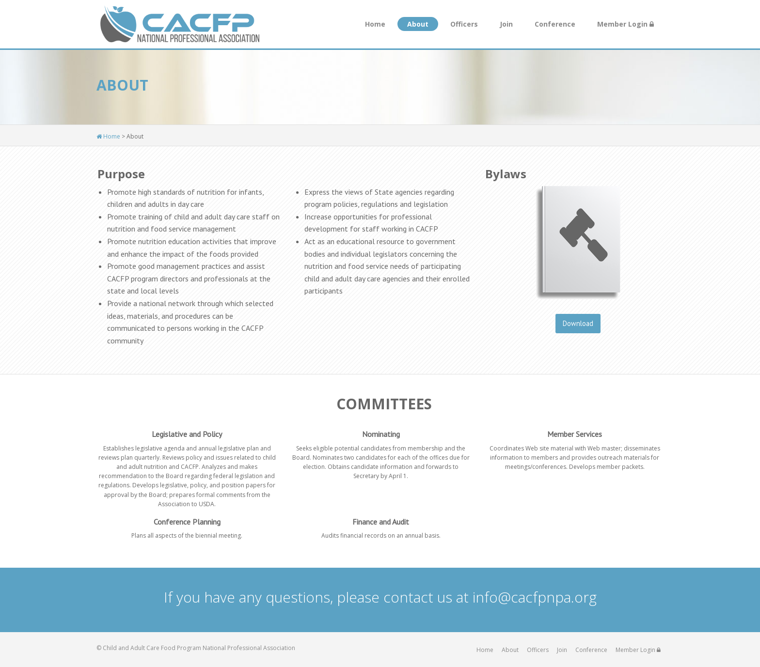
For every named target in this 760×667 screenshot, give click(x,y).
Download (578, 323)
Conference (555, 24)
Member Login (625, 24)
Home (375, 24)
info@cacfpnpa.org (535, 597)
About (417, 24)
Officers (464, 24)
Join (506, 24)
